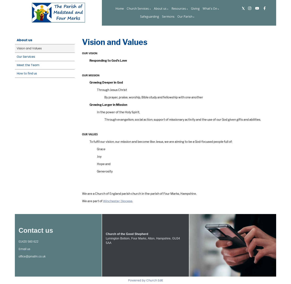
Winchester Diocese (117, 201)
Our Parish (184, 16)
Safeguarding (149, 16)
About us (160, 8)
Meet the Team (28, 65)
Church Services (138, 8)
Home (119, 8)
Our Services (26, 57)
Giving (195, 8)
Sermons (168, 16)
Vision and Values (29, 48)
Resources (178, 8)
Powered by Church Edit (145, 280)
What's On (210, 8)
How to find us (27, 73)
